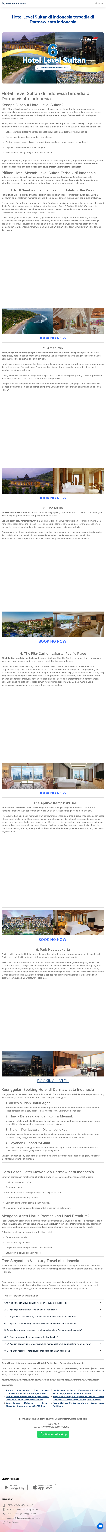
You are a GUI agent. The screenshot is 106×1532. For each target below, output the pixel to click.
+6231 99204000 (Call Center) (20, 1505)
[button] (15, 1487)
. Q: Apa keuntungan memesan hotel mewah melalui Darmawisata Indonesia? (43, 1330)
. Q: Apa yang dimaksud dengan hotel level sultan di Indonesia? (35, 1303)
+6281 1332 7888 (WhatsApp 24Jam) (23, 1509)
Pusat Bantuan (13, 1522)
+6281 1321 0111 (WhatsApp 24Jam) (22, 1514)
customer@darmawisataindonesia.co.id (23, 1518)
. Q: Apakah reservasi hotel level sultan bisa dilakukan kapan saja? (37, 1350)
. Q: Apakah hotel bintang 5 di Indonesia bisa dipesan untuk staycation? (40, 1323)
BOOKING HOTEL (53, 1081)
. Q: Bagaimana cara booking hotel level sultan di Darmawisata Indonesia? (41, 1316)
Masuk (99, 3)
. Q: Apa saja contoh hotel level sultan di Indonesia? (30, 1309)
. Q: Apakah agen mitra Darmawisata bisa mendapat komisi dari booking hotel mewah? (47, 1344)
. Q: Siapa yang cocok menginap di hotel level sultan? (31, 1337)
